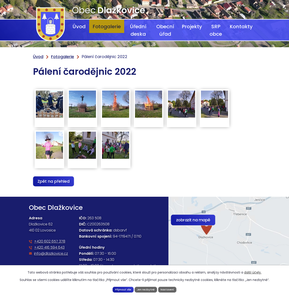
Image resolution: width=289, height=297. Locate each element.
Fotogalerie (107, 26)
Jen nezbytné (146, 289)
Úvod (79, 26)
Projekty (192, 26)
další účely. (252, 271)
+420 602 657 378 (49, 241)
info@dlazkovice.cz (51, 253)
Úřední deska (138, 30)
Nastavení (169, 289)
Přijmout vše (121, 289)
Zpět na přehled (55, 181)
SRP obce (216, 30)
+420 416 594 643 (49, 247)
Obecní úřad (165, 30)
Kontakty (241, 26)
